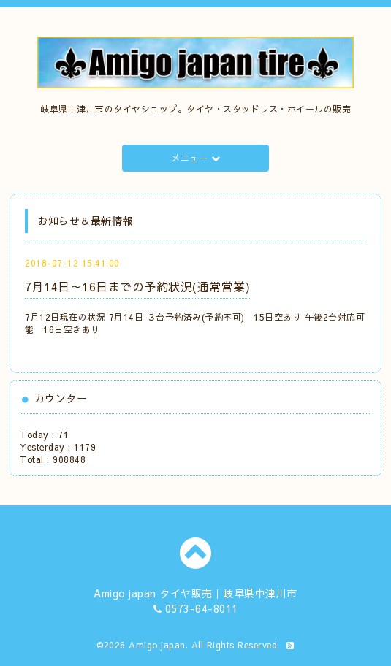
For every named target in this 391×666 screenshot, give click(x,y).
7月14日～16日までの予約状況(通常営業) (137, 286)
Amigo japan (157, 645)
